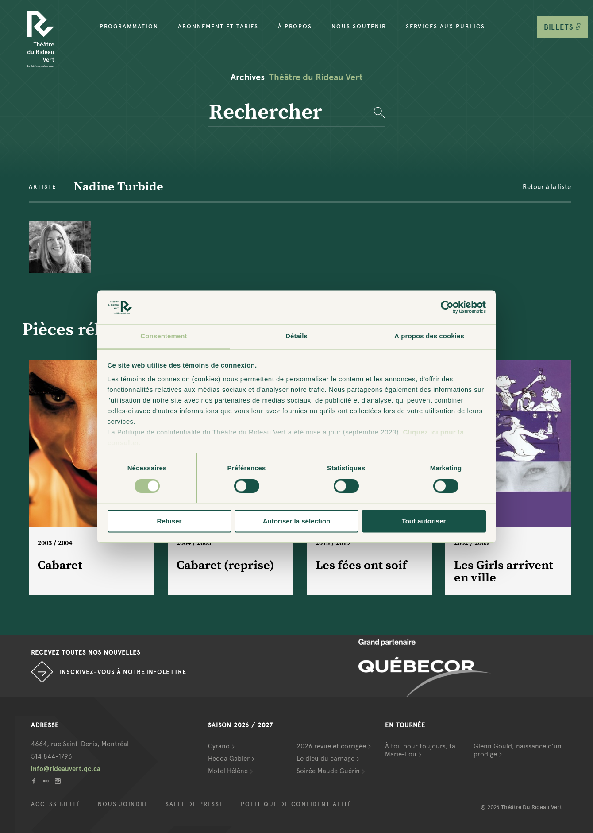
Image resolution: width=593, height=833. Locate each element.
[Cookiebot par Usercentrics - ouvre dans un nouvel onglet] (447, 307)
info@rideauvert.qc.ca (65, 769)
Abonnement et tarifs (218, 26)
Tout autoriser (424, 521)
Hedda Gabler (229, 759)
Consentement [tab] (163, 336)
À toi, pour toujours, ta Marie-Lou (420, 750)
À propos (295, 26)
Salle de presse (194, 804)
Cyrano (219, 746)
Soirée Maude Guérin (328, 771)
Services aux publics (445, 26)
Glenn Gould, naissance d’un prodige (518, 750)
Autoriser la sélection (297, 521)
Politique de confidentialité (296, 804)
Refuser (169, 521)
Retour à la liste (547, 187)
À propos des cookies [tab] (429, 336)
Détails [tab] (296, 336)
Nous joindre (123, 804)
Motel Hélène (228, 771)
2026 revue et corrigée (331, 746)
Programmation (129, 26)
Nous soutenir (358, 26)
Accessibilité (56, 804)
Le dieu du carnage (325, 759)
